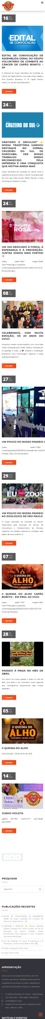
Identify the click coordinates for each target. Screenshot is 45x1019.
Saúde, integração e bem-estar (16, 948)
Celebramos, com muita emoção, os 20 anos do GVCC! (22, 335)
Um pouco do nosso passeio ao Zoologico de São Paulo (22, 515)
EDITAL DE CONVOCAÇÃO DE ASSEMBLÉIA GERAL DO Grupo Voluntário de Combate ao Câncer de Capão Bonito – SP (22, 61)
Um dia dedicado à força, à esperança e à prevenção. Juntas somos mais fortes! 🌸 (22, 251)
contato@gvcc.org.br (13, 1001)
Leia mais (9, 91)
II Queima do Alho (15, 748)
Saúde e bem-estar (11, 953)
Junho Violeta (12, 813)
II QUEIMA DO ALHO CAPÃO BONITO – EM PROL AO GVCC (22, 595)
